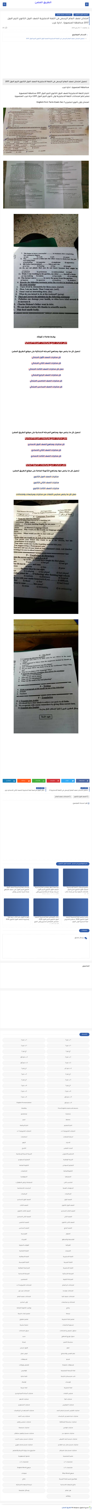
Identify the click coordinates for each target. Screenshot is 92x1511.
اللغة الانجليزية (68, 1257)
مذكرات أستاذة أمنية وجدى (24, 1393)
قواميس (24, 1371)
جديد (24, 1336)
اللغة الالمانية (24, 1251)
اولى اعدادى (24, 1302)
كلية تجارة (24, 1376)
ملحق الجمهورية (24, 1456)
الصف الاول (68, 1200)
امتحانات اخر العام (68, 1285)
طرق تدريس (24, 1348)
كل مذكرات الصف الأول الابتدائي (46, 358)
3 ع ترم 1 (68, 1085)
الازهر (24, 1143)
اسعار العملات (68, 1137)
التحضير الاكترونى (68, 1154)
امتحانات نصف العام (64, 14)
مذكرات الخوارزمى (68, 1405)
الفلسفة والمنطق (68, 1239)
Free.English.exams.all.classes (68, 1108)
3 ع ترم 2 (24, 1080)
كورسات (68, 1382)
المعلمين (24, 1279)
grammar (24, 1114)
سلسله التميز (68, 1342)
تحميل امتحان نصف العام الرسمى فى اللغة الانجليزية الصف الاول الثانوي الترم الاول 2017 (55, 39)
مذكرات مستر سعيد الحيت (24, 1439)
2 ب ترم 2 (68, 1057)
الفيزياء (24, 1239)
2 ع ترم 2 (68, 1074)
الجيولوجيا (24, 1177)
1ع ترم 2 (24, 1051)
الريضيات (24, 1194)
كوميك (24, 1382)
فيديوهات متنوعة (68, 1365)
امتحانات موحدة (68, 1291)
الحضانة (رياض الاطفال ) (24, 1182)
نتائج (24, 1479)
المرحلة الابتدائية (68, 1274)
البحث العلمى (68, 1148)
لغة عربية (24, 1388)
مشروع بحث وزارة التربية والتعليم (24, 1450)
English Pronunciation (24, 1103)
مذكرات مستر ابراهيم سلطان (24, 1433)
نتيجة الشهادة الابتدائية (24, 1485)
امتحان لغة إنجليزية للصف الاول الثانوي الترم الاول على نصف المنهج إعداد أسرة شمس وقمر (16, 890)
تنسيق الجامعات (68, 1325)
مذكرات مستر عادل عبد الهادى (68, 1445)
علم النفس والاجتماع (68, 1354)
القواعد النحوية (24, 1245)
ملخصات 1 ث (68, 1462)
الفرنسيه (24, 1234)
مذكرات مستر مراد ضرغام (68, 1450)
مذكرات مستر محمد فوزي (24, 1445)
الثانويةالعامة (68, 1171)
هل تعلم (68, 1490)
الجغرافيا (68, 1177)
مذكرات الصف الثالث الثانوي (46, 489)
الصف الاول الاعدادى (24, 1200)
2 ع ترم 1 (24, 1068)
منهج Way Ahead (68, 1473)
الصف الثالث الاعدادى (68, 1211)
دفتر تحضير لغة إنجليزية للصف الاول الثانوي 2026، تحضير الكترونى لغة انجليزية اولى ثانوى (76, 919)
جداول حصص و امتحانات (68, 1331)
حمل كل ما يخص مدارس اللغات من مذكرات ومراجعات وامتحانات (46, 495)
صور (68, 1348)
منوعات (24, 1473)
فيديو (68, 1359)
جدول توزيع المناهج (68, 1336)
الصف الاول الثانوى (81, 14)
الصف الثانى (68, 1217)
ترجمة (68, 1314)
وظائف (68, 1496)
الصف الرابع (68, 1228)
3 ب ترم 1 (24, 1074)
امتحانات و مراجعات (68, 1302)
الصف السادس (24, 1228)
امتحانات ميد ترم (24, 1291)
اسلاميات (24, 1137)
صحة (24, 1342)
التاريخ (24, 1148)
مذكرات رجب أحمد (24, 1416)
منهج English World (24, 1468)
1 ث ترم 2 (24, 1046)
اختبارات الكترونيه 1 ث (24, 1131)
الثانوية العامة (24, 1165)
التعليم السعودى (24, 1160)
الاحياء (68, 1143)
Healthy (24, 1108)
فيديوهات (24, 1359)
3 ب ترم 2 (68, 1080)
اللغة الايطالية (24, 1257)
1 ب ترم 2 (24, 1040)
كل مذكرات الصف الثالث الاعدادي (46, 456)
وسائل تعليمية (24, 1490)
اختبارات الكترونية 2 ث (68, 1131)
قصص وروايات (24, 1365)
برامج (68, 1308)
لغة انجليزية (68, 1388)
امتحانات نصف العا (68, 1297)
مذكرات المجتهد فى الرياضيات (24, 1411)
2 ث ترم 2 (68, 1063)
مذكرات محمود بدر (68, 1433)
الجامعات (24, 1171)
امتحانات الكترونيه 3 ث (24, 1285)
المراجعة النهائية (24, 1268)
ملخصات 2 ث (24, 1462)
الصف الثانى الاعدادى (24, 1217)
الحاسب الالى (68, 1182)
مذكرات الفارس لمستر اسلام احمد (68, 1411)
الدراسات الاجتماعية (24, 1188)
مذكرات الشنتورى (24, 1405)
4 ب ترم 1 (24, 1085)
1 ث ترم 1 (68, 1046)
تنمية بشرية (24, 1325)
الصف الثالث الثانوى (24, 1211)
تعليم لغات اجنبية (24, 1314)
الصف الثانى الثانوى (68, 1222)
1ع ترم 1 (68, 1051)
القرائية (68, 1245)
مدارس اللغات (68, 1393)
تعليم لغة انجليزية (68, 1319)
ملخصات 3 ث (68, 1468)
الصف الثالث (24, 1205)
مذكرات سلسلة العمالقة (68, 1422)
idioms (68, 1120)
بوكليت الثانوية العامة (24, 1308)
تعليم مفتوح (24, 1319)
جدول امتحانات (24, 1331)
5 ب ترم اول (68, 1097)
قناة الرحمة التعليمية (68, 1371)
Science (68, 1114)
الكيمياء (68, 1251)
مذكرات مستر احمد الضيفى (68, 1439)
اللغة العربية (68, 1262)
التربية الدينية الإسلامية (24, 1154)
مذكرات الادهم (24, 1399)
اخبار (24, 1120)
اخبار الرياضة (24, 1125)
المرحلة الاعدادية (23, 1274)
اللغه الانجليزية (68, 1268)
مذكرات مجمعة (24, 1428)
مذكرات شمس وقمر (24, 1422)
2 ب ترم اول (24, 1057)
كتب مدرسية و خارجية (68, 1376)
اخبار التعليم (68, 1125)
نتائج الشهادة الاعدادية (68, 1485)
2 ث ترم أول (24, 1063)
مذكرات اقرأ (68, 1399)
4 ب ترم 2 (68, 1091)
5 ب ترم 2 (24, 1091)
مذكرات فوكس (68, 1428)
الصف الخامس (24, 1222)
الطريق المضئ (43, 2)
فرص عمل (24, 1354)
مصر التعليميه (68, 1456)
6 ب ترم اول (68, 1103)
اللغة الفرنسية (24, 1262)
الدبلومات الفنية (68, 1188)
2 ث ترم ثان (68, 1068)
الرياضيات (68, 1194)
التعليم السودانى (68, 1165)
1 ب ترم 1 (68, 1040)
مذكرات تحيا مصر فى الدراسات (68, 1416)
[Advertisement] (46, 60)
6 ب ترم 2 (24, 1097)
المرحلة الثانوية (68, 1279)
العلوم (68, 1234)
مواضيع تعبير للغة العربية (68, 1479)
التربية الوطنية (68, 1160)
